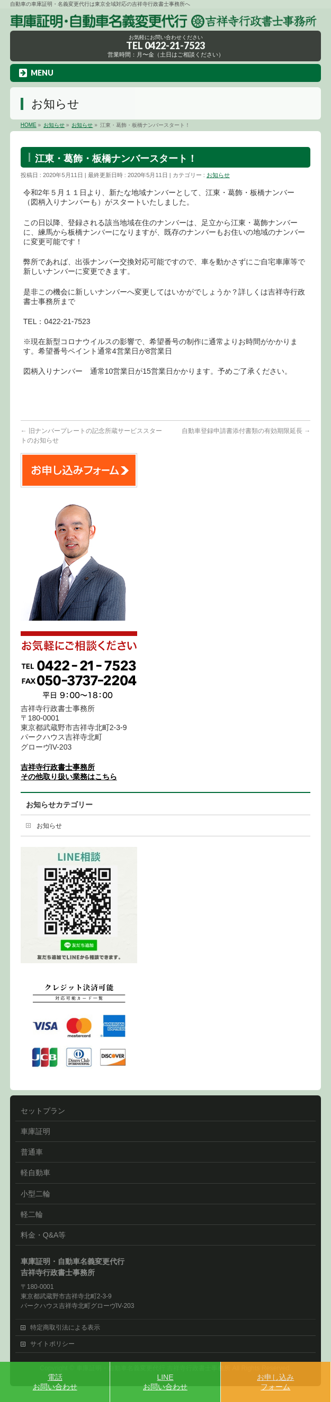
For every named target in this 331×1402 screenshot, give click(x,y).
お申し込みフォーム (275, 1382)
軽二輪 (32, 1214)
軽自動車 (35, 1172)
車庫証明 (35, 1131)
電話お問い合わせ (55, 1382)
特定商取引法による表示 (65, 1327)
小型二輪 (35, 1193)
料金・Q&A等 (43, 1235)
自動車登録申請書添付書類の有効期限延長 (246, 431)
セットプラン (43, 1110)
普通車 (32, 1152)
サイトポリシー (52, 1344)
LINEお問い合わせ (165, 1382)
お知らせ (218, 175)
